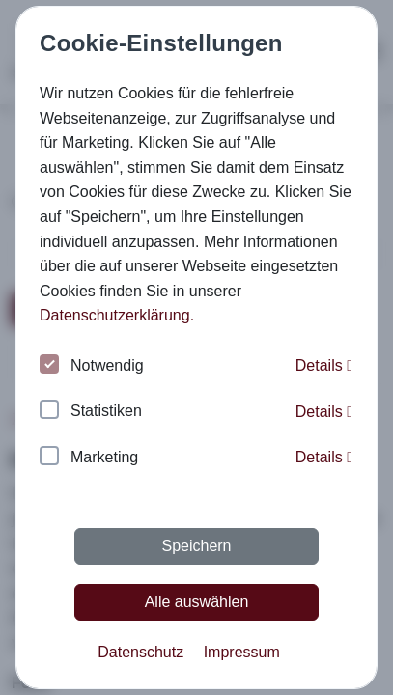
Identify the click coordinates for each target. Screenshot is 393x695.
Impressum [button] (242, 652)
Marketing (89, 458)
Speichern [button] (196, 546)
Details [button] (323, 365)
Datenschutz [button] (140, 652)
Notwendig (92, 366)
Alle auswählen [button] (197, 602)
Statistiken (91, 412)
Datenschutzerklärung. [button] (117, 315)
